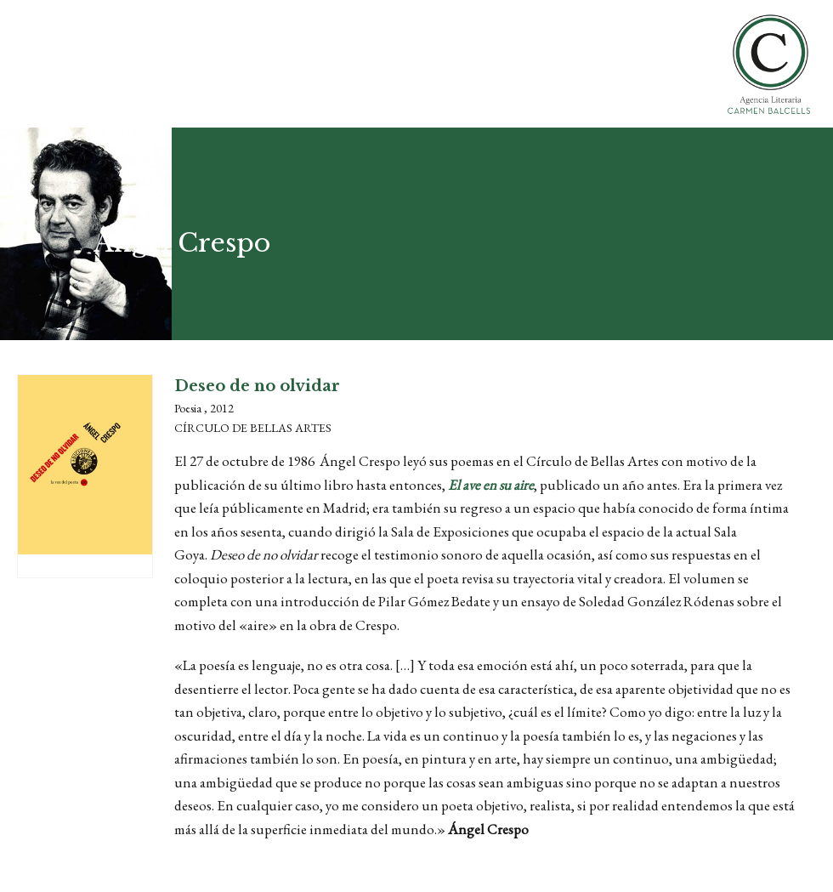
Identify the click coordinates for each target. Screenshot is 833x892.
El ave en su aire (491, 484)
